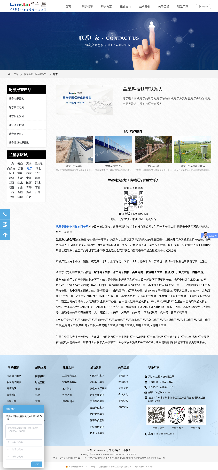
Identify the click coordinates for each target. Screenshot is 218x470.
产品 (16, 74)
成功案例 (144, 6)
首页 (68, 6)
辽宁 (55, 74)
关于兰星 (163, 6)
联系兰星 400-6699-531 (36, 74)
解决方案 (106, 6)
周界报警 (87, 6)
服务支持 (125, 6)
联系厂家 (182, 6)
